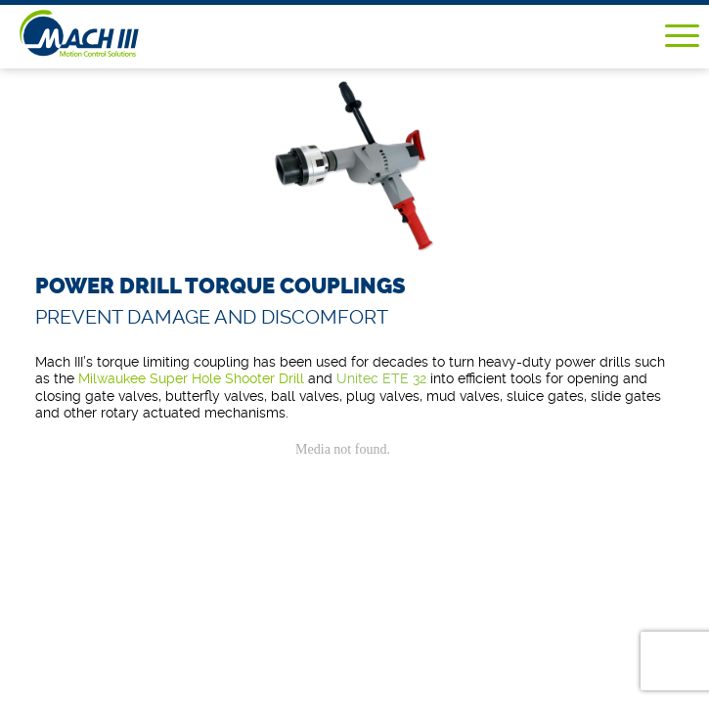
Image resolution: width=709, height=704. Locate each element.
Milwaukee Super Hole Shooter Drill (191, 378)
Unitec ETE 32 (381, 378)
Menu (682, 35)
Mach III (109, 33)
